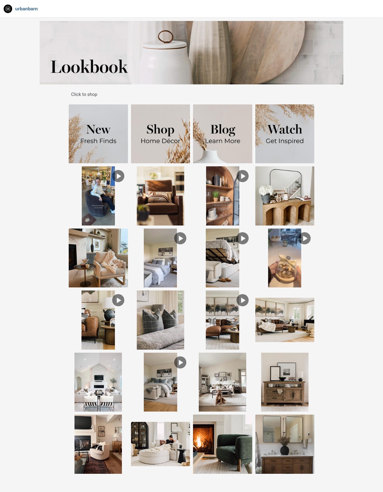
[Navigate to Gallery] (21, 9)
